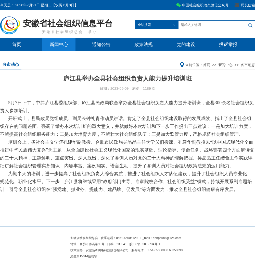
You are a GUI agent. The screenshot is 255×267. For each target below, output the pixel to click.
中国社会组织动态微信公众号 (205, 5)
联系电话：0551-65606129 (119, 238)
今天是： (39, 5)
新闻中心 (59, 44)
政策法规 (143, 44)
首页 (16, 44)
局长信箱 (248, 5)
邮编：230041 (117, 244)
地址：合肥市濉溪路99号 (87, 244)
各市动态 (11, 64)
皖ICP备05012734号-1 (145, 244)
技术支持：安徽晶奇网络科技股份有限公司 (99, 250)
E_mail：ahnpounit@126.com (161, 238)
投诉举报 (228, 44)
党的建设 (186, 44)
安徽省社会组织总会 (84, 238)
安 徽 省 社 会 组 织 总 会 (62, 32)
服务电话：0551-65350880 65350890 (157, 250)
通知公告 (101, 44)
